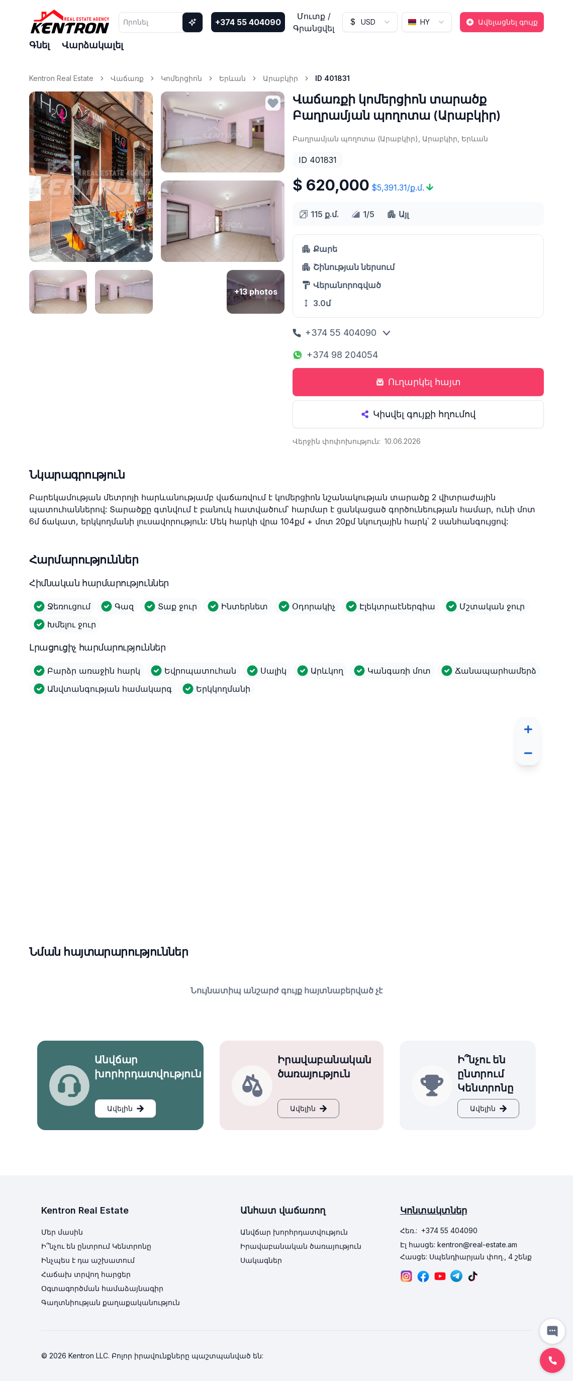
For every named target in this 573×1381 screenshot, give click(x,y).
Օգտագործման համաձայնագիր (102, 1288)
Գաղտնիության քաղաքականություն (110, 1302)
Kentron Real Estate (61, 78)
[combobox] (370, 22)
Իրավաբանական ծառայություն (300, 1246)
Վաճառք (127, 78)
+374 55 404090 (248, 22)
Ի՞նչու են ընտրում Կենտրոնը (96, 1246)
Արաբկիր (280, 78)
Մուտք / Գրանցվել (313, 22)
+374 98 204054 (335, 354)
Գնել (39, 45)
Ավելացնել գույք (502, 22)
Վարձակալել (92, 45)
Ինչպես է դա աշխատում (88, 1260)
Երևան (232, 78)
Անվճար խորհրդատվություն (294, 1232)
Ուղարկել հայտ (418, 382)
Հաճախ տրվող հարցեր (86, 1274)
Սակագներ (261, 1260)
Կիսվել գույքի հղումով (418, 414)
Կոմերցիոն (181, 78)
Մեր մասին (62, 1232)
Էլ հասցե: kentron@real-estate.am (458, 1244)
